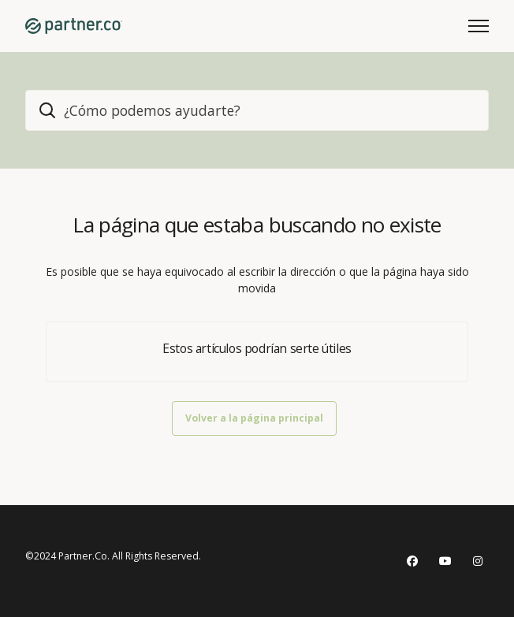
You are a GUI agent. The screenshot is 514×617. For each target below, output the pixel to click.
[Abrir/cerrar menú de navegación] (478, 26)
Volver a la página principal (254, 418)
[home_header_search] (257, 110)
